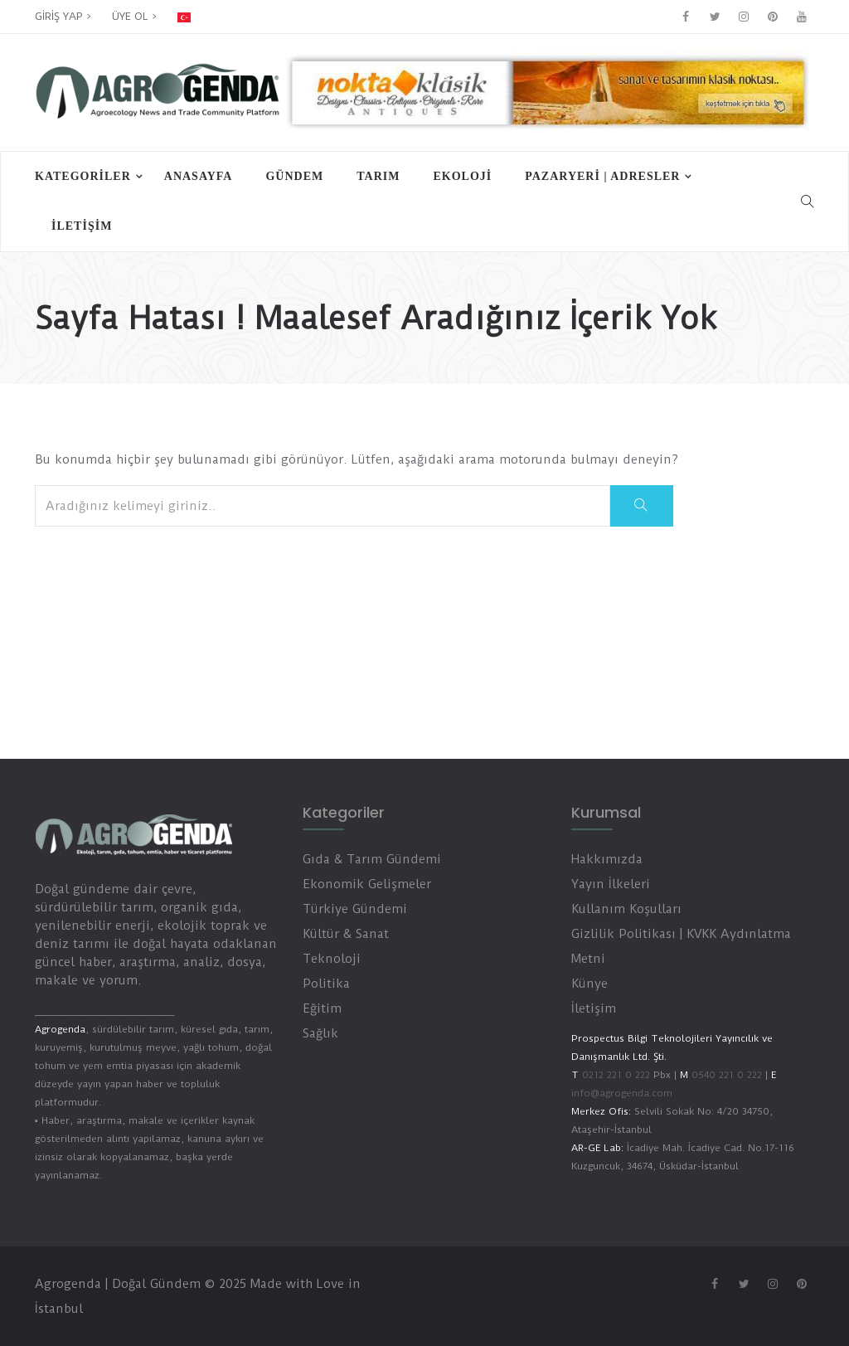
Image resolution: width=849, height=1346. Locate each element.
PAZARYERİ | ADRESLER (602, 176)
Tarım (378, 176)
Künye (589, 983)
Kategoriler (83, 176)
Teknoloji (332, 958)
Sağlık (320, 1033)
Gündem (294, 176)
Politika (326, 983)
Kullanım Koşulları (626, 908)
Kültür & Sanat (346, 933)
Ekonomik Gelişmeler (367, 884)
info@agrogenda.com (621, 1093)
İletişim (81, 226)
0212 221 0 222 (616, 1075)
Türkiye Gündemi (355, 908)
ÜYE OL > (134, 16)
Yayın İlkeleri (610, 884)
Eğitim (322, 1008)
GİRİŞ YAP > (63, 16)
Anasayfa (198, 176)
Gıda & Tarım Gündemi (372, 859)
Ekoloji (462, 176)
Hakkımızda (607, 859)
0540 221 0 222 (725, 1075)
